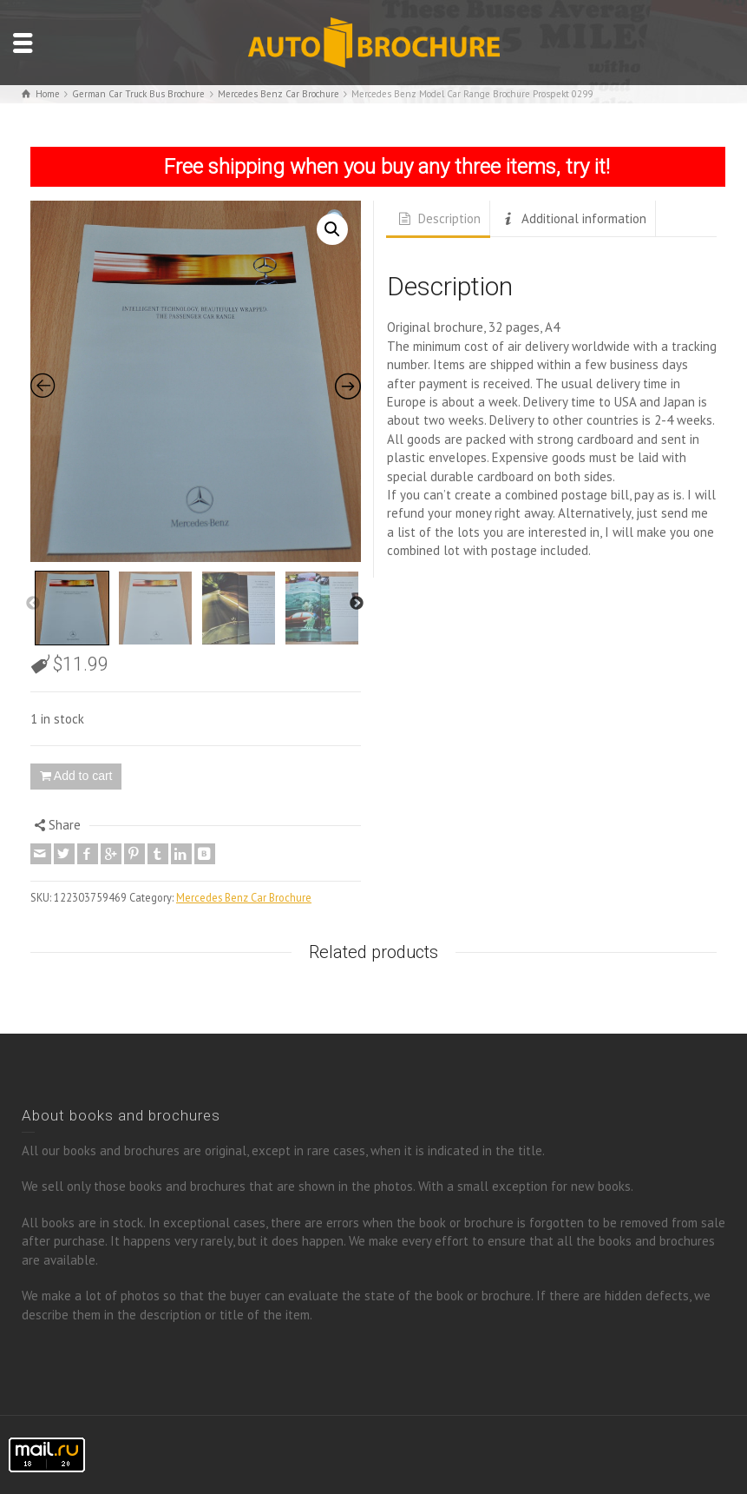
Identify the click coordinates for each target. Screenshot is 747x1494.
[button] (332, 229)
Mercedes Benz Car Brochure (243, 897)
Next (356, 603)
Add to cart (83, 776)
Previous (33, 603)
